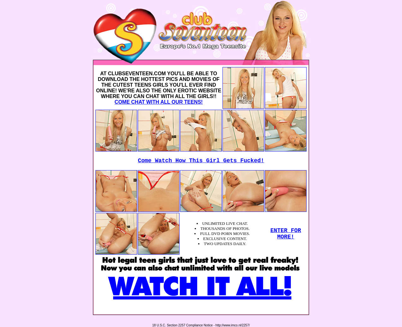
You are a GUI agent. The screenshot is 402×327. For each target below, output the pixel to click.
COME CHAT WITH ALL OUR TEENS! (159, 102)
